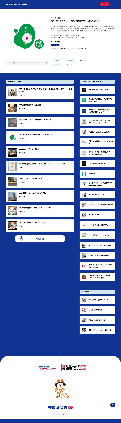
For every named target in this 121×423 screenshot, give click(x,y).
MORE (40, 241)
